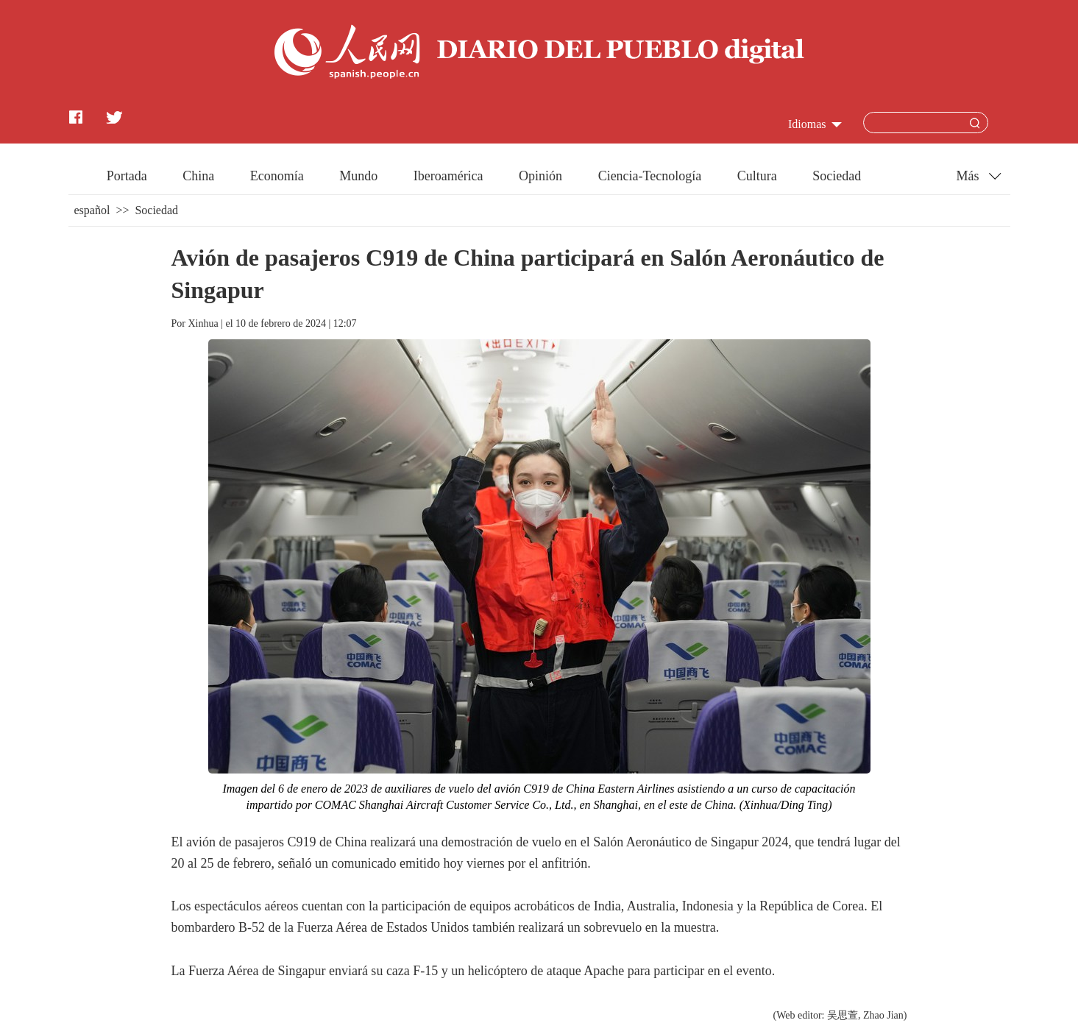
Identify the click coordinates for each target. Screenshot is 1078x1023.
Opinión (540, 176)
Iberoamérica (448, 176)
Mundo (358, 176)
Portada (127, 176)
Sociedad (836, 176)
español (92, 210)
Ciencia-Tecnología (650, 176)
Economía (277, 176)
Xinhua (203, 323)
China (198, 176)
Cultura (757, 176)
